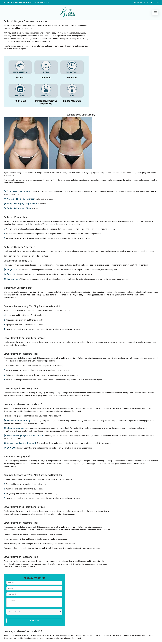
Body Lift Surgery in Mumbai (15, 629)
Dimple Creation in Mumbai (132, 629)
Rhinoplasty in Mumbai (12, 621)
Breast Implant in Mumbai (14, 606)
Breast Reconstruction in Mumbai (16, 614)
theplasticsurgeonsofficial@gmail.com (19, 2)
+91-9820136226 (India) (81, 631)
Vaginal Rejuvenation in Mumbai (134, 614)
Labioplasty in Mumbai (130, 621)
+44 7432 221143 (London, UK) (81, 634)
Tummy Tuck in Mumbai (13, 617)
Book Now (133, 510)
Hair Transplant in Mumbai (132, 606)
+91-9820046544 (81, 629)
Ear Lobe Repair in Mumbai (132, 625)
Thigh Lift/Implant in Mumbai (133, 617)
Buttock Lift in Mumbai (130, 610)
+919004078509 (43, 2)
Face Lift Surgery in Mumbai (14, 625)
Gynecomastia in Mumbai (13, 610)
